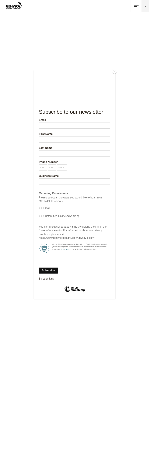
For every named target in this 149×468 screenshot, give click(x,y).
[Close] (114, 71)
